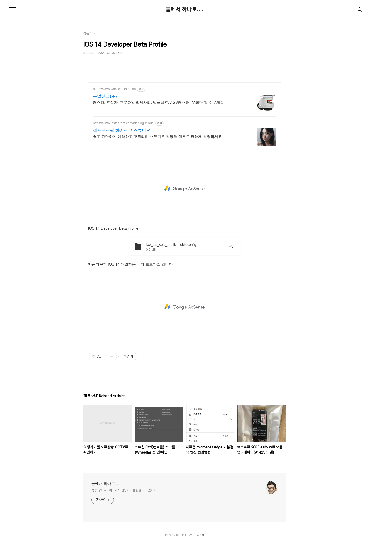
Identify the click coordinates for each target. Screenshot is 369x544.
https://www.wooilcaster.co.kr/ (114, 89)
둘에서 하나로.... (184, 9)
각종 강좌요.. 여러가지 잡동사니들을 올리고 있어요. (124, 490)
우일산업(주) (105, 96)
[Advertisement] (184, 188)
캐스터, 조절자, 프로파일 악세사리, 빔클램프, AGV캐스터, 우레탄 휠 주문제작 (158, 102)
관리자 (200, 535)
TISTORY (186, 535)
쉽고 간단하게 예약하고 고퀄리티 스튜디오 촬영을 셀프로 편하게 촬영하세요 (157, 137)
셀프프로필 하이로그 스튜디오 (121, 130)
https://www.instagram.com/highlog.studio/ (123, 123)
